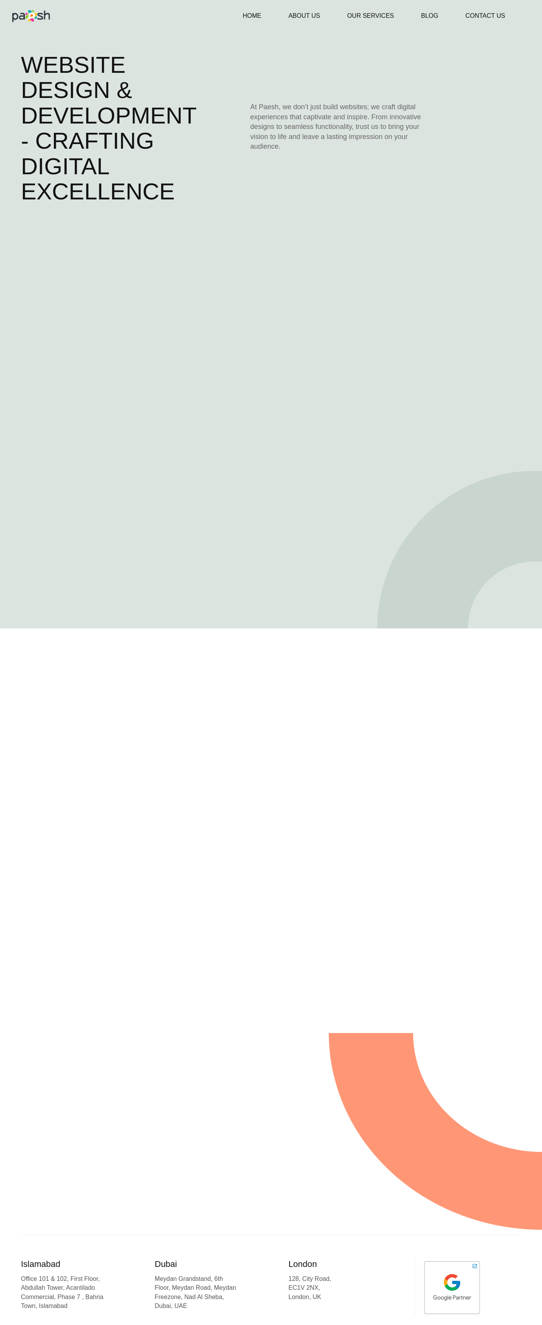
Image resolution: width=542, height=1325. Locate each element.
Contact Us (485, 15)
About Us (304, 15)
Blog (429, 15)
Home (252, 15)
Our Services (370, 15)
